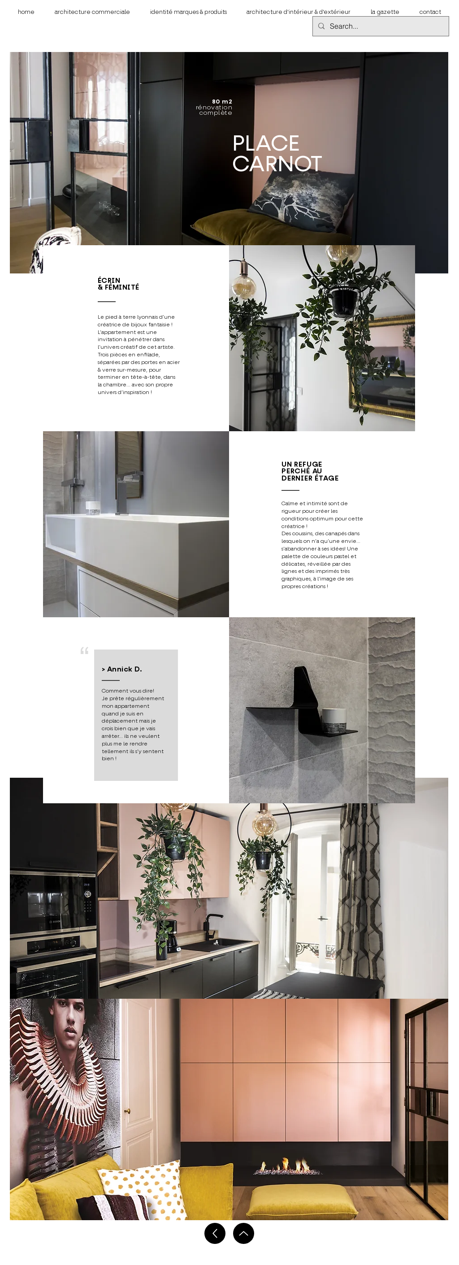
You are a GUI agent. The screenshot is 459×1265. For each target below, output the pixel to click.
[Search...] (380, 26)
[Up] (214, 1233)
